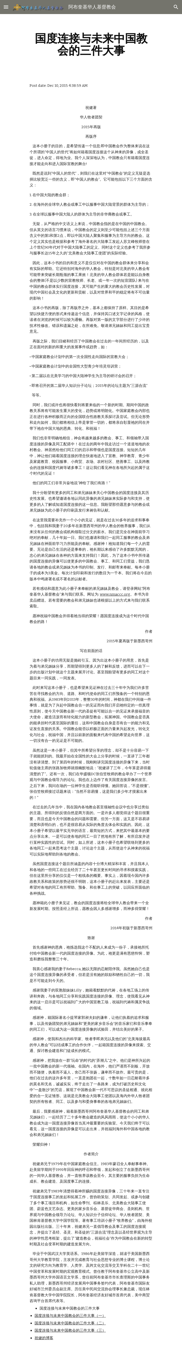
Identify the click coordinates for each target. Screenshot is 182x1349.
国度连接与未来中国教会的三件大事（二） (70, 1323)
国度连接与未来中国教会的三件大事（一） (70, 1315)
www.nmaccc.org (115, 594)
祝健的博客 (44, 1338)
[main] (91, 44)
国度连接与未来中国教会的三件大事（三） (70, 1330)
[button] (6, 7)
